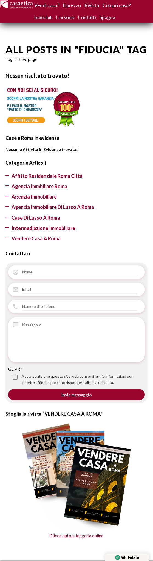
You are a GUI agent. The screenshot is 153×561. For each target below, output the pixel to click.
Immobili (43, 17)
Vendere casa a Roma (36, 238)
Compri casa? (117, 5)
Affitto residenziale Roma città (47, 176)
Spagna (107, 17)
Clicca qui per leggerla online (76, 480)
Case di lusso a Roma (36, 218)
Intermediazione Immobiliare (43, 228)
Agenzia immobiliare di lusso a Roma (53, 207)
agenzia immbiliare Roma (39, 186)
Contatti (87, 17)
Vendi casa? (46, 5)
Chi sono (65, 17)
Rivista (91, 5)
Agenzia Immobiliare (34, 197)
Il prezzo (72, 5)
